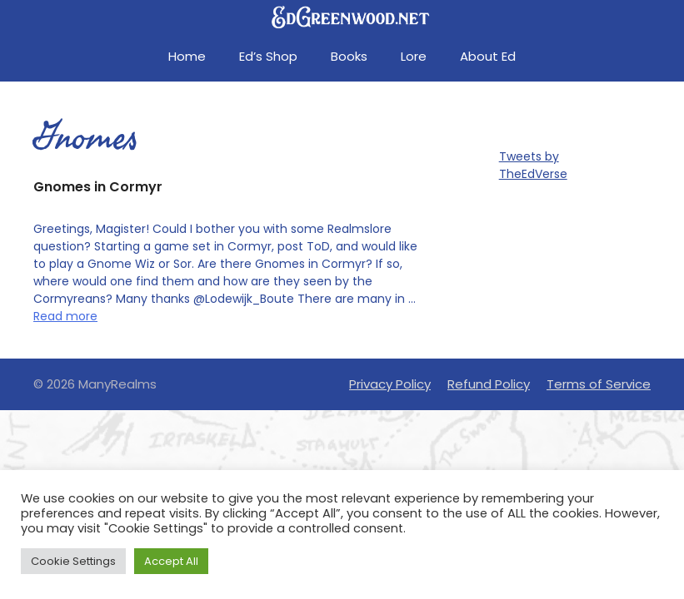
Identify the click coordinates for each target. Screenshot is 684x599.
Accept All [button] (171, 561)
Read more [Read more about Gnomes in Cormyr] (65, 316)
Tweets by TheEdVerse (533, 165)
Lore (414, 56)
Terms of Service (599, 384)
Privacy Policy (390, 384)
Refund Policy (488, 384)
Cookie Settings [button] (73, 561)
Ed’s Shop (268, 56)
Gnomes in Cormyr (97, 186)
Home (187, 56)
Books (349, 56)
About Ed (488, 56)
